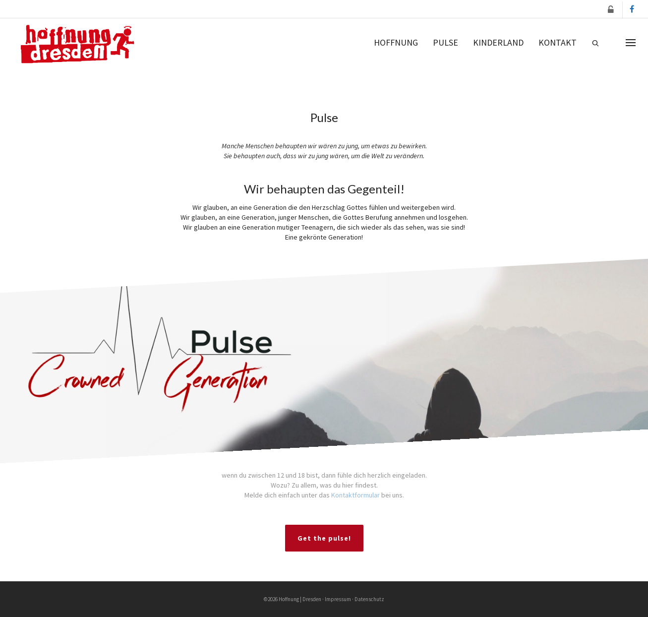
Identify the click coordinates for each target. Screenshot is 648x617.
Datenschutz (369, 599)
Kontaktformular (355, 495)
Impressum (338, 599)
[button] (611, 9)
